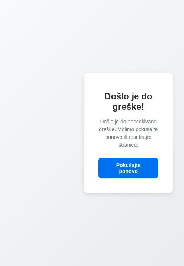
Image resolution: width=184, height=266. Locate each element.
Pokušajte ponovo (128, 168)
